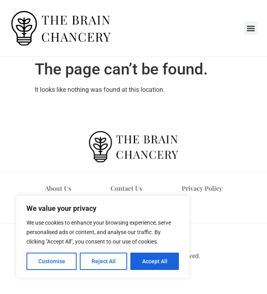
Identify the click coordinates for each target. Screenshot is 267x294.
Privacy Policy (202, 188)
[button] (250, 28)
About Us (58, 188)
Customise (51, 261)
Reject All (104, 261)
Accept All (154, 261)
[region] (103, 236)
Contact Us (126, 188)
